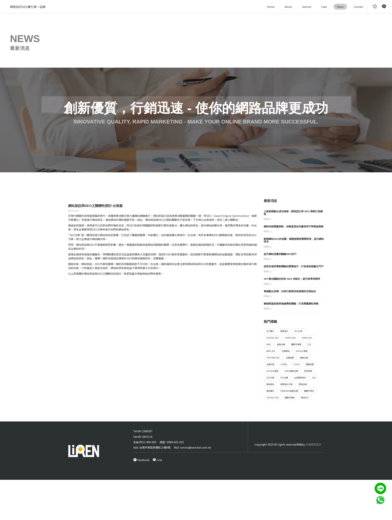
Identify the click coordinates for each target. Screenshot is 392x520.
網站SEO (305, 397)
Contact (358, 7)
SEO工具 (298, 331)
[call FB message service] (141, 459)
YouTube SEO (273, 357)
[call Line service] (384, 7)
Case (324, 7)
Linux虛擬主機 (291, 370)
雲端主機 (303, 384)
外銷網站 (285, 350)
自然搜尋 (308, 370)
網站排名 (97, 220)
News (340, 7)
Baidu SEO (307, 337)
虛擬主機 (281, 344)
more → (268, 218)
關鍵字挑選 (296, 344)
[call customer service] (375, 7)
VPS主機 (284, 377)
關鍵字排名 (309, 390)
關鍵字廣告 (290, 397)
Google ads (272, 397)
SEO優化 (270, 331)
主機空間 (290, 357)
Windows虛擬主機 (289, 390)
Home (271, 7)
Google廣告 (302, 350)
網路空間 (310, 364)
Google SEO (272, 337)
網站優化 (270, 390)
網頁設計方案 (286, 384)
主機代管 (270, 364)
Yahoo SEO (290, 337)
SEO (209, 216)
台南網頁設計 (300, 377)
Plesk (297, 364)
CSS (309, 344)
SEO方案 (97, 229)
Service (306, 7)
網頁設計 (284, 331)
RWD (268, 344)
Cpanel (284, 364)
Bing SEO (270, 350)
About (288, 7)
